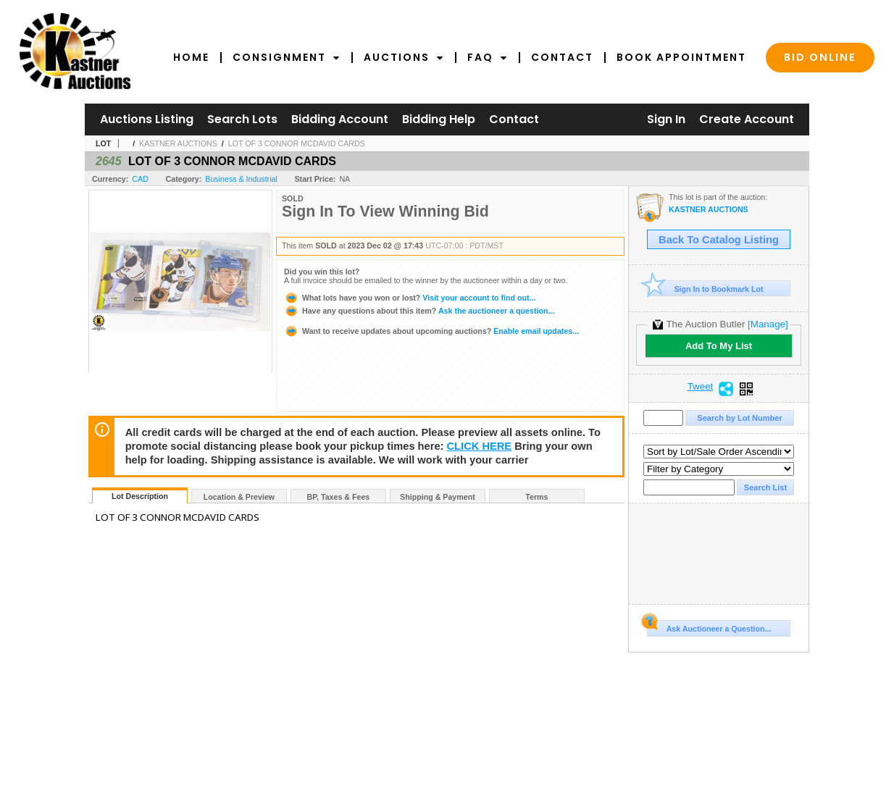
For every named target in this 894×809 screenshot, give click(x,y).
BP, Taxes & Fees (338, 496)
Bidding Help (438, 119)
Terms (536, 496)
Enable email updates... (431, 331)
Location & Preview (239, 496)
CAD (140, 179)
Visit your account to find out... (409, 297)
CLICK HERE (479, 446)
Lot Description (140, 496)
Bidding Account (339, 119)
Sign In (666, 119)
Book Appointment (681, 57)
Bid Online (820, 57)
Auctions (404, 57)
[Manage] (767, 324)
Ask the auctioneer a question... (419, 310)
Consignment (287, 57)
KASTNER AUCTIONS (178, 143)
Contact (562, 57)
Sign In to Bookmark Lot (705, 288)
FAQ (487, 57)
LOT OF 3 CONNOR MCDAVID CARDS (296, 143)
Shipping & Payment (437, 496)
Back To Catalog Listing (719, 240)
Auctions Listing (146, 119)
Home (191, 57)
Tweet (701, 387)
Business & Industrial (241, 179)
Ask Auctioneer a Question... (709, 626)
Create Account (746, 119)
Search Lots (242, 119)
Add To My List (718, 345)
